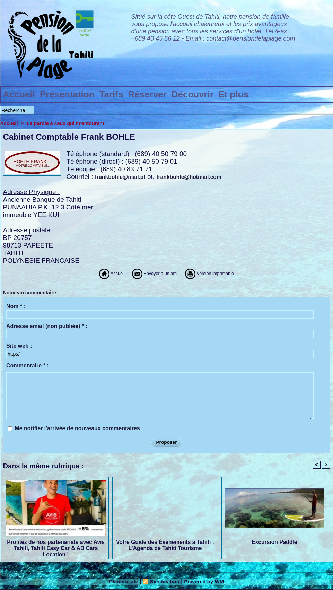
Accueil (19, 94)
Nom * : (16, 306)
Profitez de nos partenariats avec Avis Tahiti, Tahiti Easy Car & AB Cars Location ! (55, 548)
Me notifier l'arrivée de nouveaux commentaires (77, 428)
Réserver (147, 94)
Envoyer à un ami (149, 273)
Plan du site (121, 582)
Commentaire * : (27, 365)
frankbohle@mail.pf (121, 177)
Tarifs (111, 94)
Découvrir (192, 94)
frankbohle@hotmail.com (191, 177)
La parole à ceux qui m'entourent (67, 123)
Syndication (164, 582)
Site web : (19, 346)
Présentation (67, 94)
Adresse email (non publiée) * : (46, 326)
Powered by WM (206, 582)
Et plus (233, 94)
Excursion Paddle (274, 542)
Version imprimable (222, 273)
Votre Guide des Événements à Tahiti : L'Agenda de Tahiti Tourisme (165, 545)
